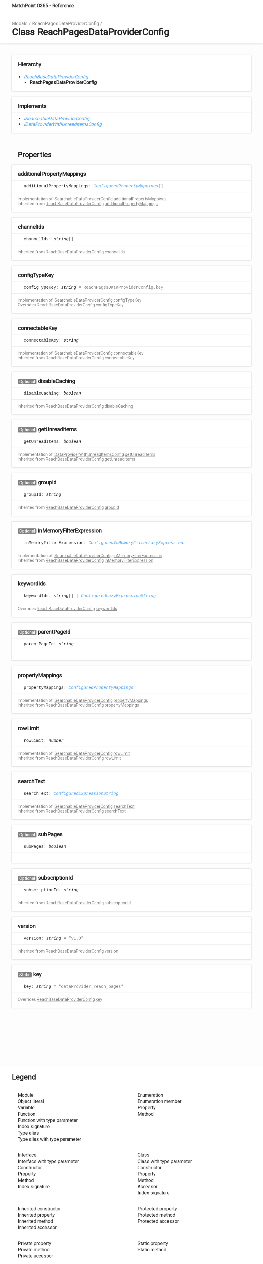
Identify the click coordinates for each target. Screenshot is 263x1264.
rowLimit (122, 753)
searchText (124, 806)
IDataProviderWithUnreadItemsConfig (63, 124)
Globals (20, 23)
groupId (112, 507)
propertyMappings (131, 700)
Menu (245, 6)
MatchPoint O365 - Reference (43, 6)
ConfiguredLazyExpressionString (118, 596)
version (111, 951)
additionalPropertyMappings (140, 199)
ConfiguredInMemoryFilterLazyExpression (135, 543)
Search (220, 6)
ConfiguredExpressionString (86, 793)
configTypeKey (127, 300)
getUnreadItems (140, 454)
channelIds (115, 252)
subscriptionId (118, 902)
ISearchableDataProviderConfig (56, 118)
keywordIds (106, 608)
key (99, 999)
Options (232, 6)
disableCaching (119, 406)
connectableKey (129, 353)
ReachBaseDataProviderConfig (56, 77)
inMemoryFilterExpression (138, 555)
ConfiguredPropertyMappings (125, 186)
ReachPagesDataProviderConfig (65, 23)
